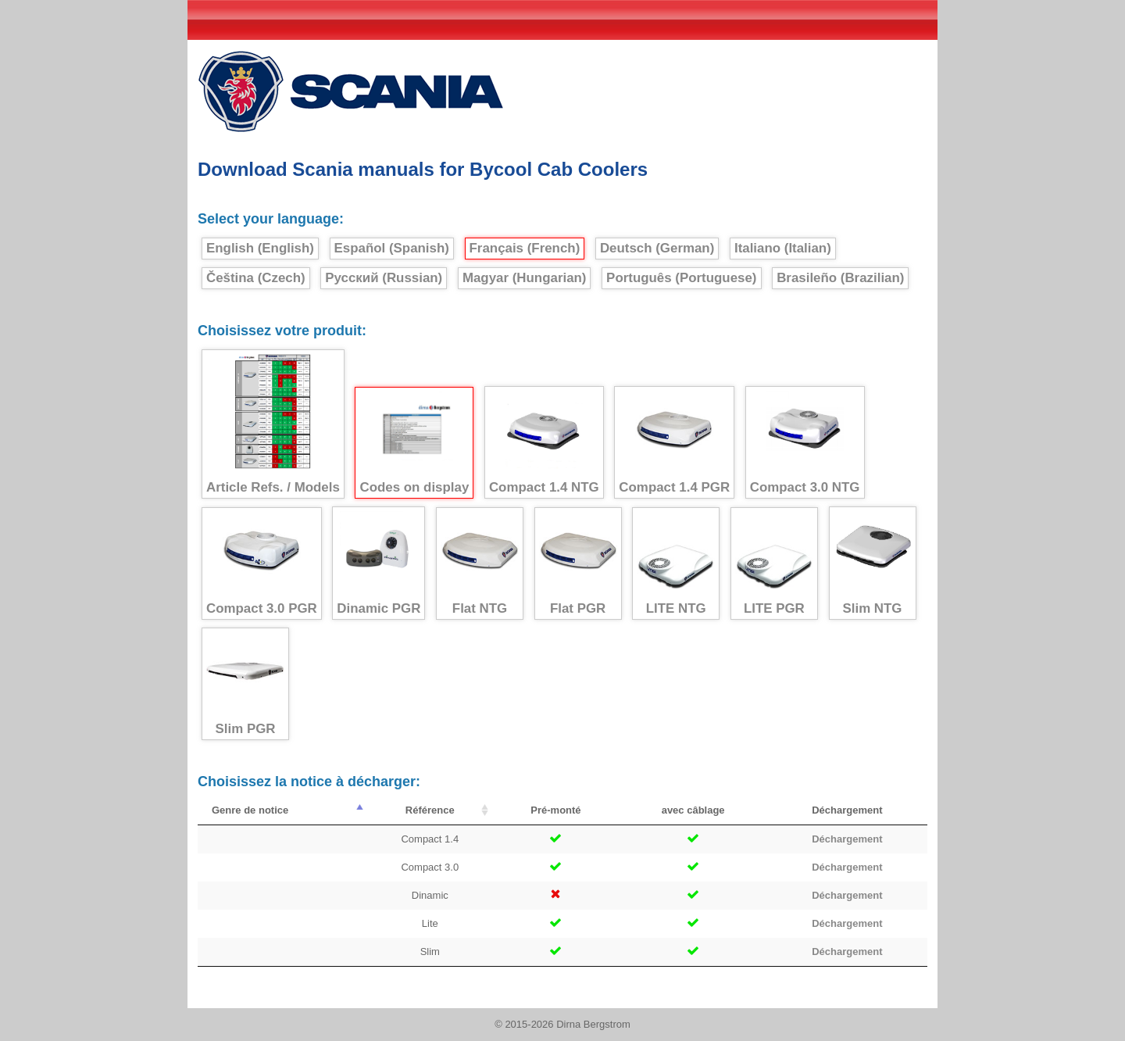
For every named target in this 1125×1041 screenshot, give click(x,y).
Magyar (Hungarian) (524, 277)
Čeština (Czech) (255, 277)
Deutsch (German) (657, 248)
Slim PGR (245, 684)
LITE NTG (676, 564)
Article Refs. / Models (273, 424)
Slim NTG (873, 563)
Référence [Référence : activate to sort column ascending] (430, 810)
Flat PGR (578, 564)
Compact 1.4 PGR (674, 443)
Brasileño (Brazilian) (840, 277)
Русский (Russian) (383, 277)
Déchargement (847, 839)
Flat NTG (480, 564)
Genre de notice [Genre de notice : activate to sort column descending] (250, 810)
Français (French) (525, 248)
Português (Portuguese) (681, 277)
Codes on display (414, 443)
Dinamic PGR (378, 563)
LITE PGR (774, 564)
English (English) (260, 248)
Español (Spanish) (391, 248)
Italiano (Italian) (782, 248)
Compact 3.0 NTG (805, 443)
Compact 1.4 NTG (544, 442)
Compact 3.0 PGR (261, 564)
